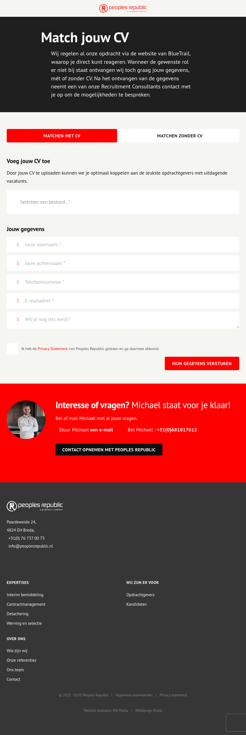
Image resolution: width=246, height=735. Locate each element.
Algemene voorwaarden (134, 695)
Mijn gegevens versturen (202, 363)
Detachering (18, 613)
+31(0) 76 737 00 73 (26, 538)
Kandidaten (136, 604)
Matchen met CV (61, 135)
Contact (13, 679)
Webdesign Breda (148, 710)
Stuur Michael (86, 429)
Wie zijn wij (17, 651)
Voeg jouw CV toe (28, 161)
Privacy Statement (53, 348)
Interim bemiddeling (25, 594)
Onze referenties (21, 660)
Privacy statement (173, 695)
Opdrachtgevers (140, 594)
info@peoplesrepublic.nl (30, 546)
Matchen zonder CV (180, 135)
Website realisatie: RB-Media (106, 710)
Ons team (15, 670)
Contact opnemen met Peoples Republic (109, 450)
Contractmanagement (26, 604)
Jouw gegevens (26, 229)
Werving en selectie (24, 623)
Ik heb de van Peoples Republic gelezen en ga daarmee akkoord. (90, 348)
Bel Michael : (162, 429)
